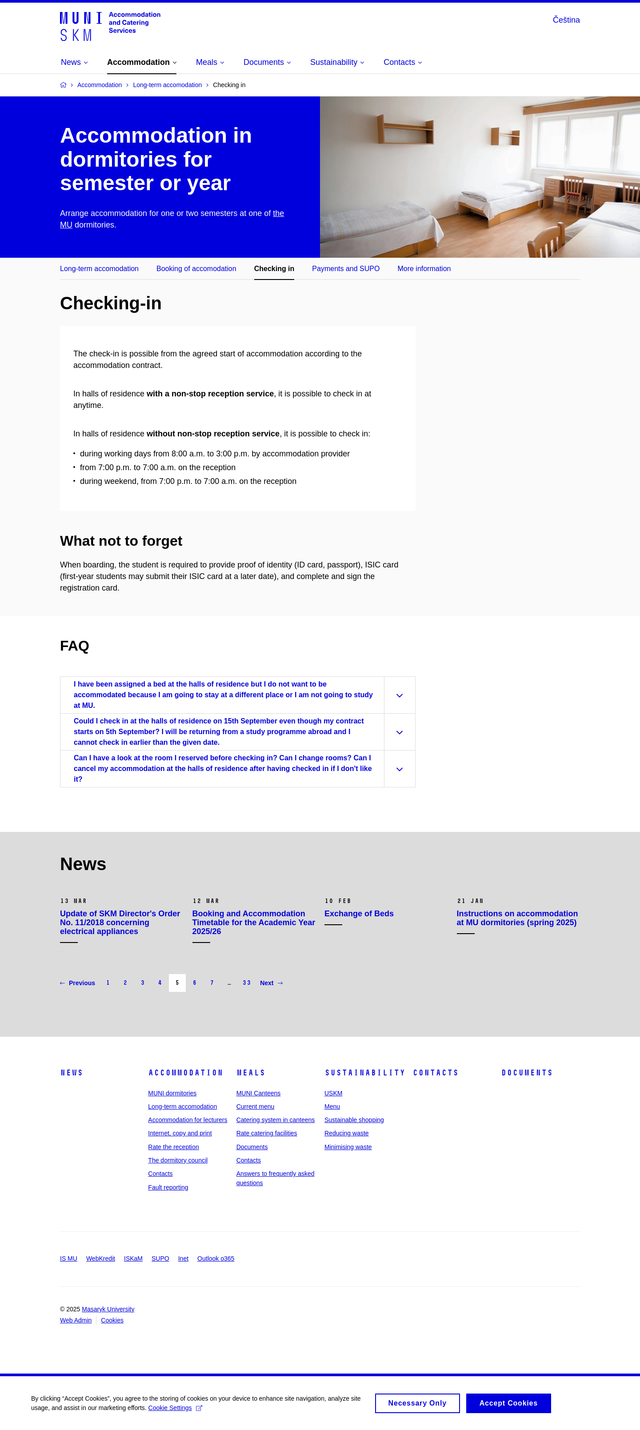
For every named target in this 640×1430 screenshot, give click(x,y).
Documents (252, 1146)
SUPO (160, 1258)
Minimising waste (348, 1146)
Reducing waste (346, 1133)
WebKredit (100, 1258)
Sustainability (364, 1073)
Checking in (274, 268)
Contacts (160, 1173)
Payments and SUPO (346, 268)
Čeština (566, 20)
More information (424, 268)
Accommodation (185, 1073)
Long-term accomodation (99, 268)
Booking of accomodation (196, 268)
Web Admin (76, 1320)
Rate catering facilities (266, 1133)
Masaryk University (108, 1309)
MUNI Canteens (258, 1093)
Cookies (112, 1320)
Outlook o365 (215, 1258)
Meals (250, 1073)
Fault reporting (168, 1187)
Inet (183, 1258)
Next (271, 983)
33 (246, 983)
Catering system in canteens (275, 1119)
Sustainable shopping (354, 1119)
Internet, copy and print (180, 1133)
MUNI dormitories (172, 1093)
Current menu (255, 1106)
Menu (332, 1106)
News (71, 1073)
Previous (77, 983)
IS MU (68, 1258)
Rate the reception (173, 1146)
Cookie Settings (175, 1410)
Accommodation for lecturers (187, 1119)
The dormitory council (178, 1160)
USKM (333, 1093)
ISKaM (133, 1258)
